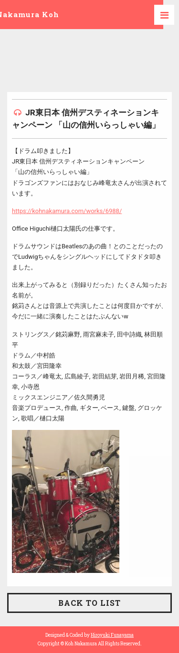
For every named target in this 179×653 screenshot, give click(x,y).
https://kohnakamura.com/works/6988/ (67, 210)
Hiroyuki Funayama (112, 635)
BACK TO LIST (89, 603)
